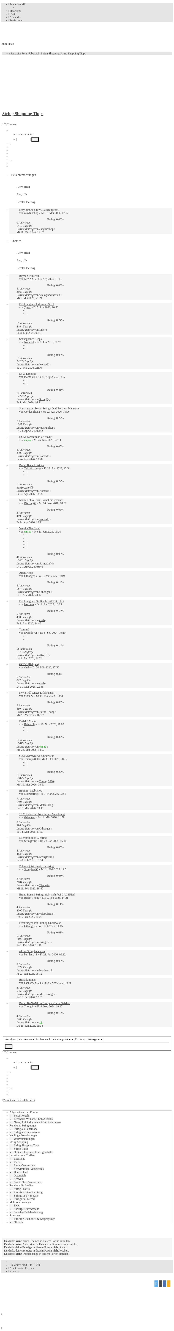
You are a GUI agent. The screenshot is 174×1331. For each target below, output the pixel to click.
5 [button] (10, 156)
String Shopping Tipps (22, 113)
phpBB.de (42, 1289)
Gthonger (29, 575)
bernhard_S (30, 954)
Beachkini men (27, 979)
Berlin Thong (46, 711)
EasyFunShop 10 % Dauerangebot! (39, 209)
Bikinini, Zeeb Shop (30, 790)
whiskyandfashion (49, 294)
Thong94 (44, 885)
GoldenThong (32, 411)
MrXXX (29, 278)
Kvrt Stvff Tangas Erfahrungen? (37, 692)
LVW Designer (27, 373)
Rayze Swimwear (29, 275)
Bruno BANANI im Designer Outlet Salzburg (45, 1003)
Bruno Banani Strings (31, 465)
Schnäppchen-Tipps (30, 338)
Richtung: (89, 1039)
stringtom (44, 942)
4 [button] (10, 153)
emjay (27, 440)
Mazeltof (31, 1295)
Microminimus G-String (33, 837)
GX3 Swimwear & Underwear (36, 755)
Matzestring (31, 793)
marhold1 (29, 376)
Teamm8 (24, 629)
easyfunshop (31, 212)
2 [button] (10, 146)
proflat (13, 1295)
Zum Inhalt (7, 43)
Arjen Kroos (26, 572)
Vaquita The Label (29, 528)
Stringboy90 (31, 869)
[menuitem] (15, 10)
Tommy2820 (31, 758)
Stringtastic (30, 840)
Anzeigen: (20, 1039)
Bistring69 (30, 503)
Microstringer (47, 994)
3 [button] (10, 150)
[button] (11, 130)
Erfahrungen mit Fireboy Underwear (40, 922)
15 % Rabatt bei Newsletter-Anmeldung (42, 814)
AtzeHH (44, 655)
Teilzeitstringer (32, 468)
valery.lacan (46, 913)
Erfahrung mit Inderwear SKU (36, 304)
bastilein (29, 604)
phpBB (21, 1282)
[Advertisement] (87, 83)
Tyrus (27, 307)
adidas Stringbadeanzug (32, 951)
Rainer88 (29, 724)
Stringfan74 (46, 563)
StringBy (44, 399)
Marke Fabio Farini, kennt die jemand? (41, 499)
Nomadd (29, 342)
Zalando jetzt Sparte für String (36, 866)
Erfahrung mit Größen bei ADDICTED (41, 601)
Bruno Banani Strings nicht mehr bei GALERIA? (47, 894)
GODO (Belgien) (29, 664)
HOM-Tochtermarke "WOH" (35, 436)
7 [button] (10, 162)
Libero (43, 329)
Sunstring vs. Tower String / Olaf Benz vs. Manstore (49, 408)
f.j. (40, 1022)
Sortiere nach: (55, 1039)
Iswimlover (30, 632)
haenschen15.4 (32, 982)
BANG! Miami (27, 721)
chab (42, 620)
